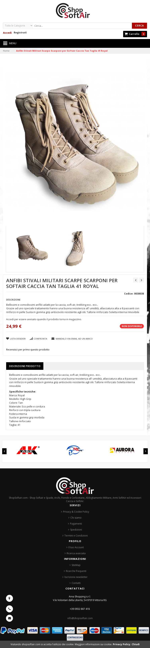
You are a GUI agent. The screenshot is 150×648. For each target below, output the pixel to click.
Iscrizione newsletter (76, 577)
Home (6, 50)
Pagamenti (76, 523)
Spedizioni (76, 529)
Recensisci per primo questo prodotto (28, 349)
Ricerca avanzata (76, 553)
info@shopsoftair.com (80, 618)
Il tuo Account (76, 547)
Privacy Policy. (122, 644)
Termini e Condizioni (76, 535)
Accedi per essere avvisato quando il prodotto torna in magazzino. (44, 319)
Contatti (76, 583)
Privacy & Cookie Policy (76, 511)
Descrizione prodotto (24, 366)
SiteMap (76, 565)
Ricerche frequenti (76, 571)
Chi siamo (76, 517)
